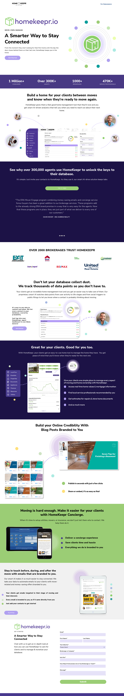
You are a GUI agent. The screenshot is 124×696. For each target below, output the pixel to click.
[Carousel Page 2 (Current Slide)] (61, 233)
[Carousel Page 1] (59, 233)
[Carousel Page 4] (64, 233)
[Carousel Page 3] (62, 233)
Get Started (12, 58)
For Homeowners (106, 4)
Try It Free (62, 188)
